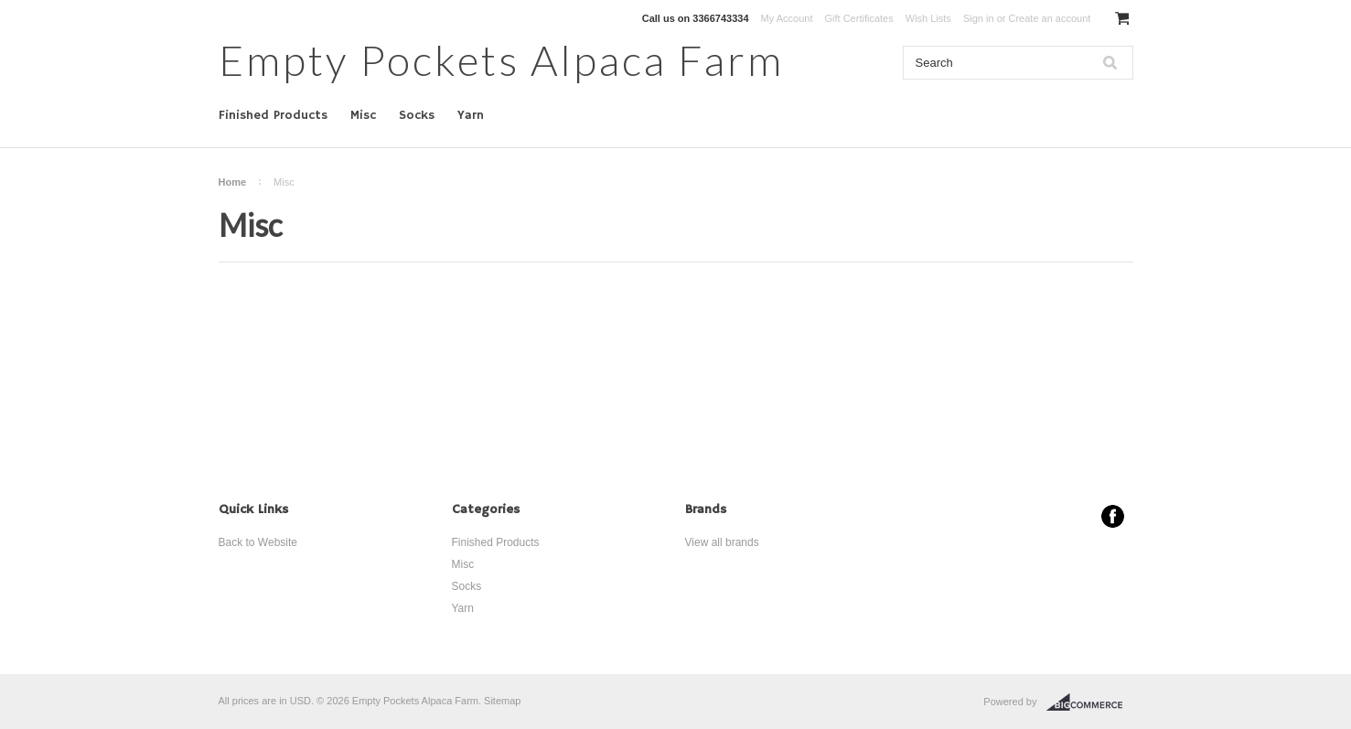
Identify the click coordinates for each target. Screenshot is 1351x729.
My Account (787, 18)
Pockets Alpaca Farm (501, 60)
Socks (416, 115)
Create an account (1049, 18)
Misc (363, 115)
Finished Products (273, 115)
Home (233, 182)
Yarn (470, 115)
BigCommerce (1089, 702)
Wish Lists (928, 18)
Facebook (1112, 516)
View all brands (722, 542)
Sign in (978, 18)
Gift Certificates (859, 18)
